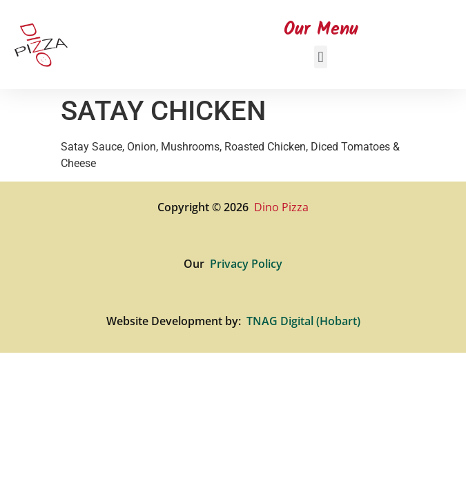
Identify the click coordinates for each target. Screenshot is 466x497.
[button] (320, 57)
